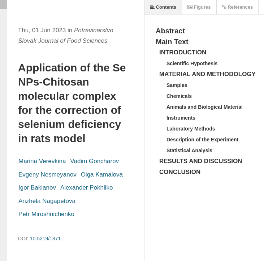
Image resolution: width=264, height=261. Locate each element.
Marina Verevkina (42, 161)
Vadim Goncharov (94, 161)
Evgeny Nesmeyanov (47, 174)
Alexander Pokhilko (86, 187)
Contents (163, 7)
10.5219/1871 (45, 238)
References (237, 7)
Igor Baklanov (37, 187)
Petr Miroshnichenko (46, 214)
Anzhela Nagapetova (46, 201)
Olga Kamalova (102, 174)
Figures (199, 7)
